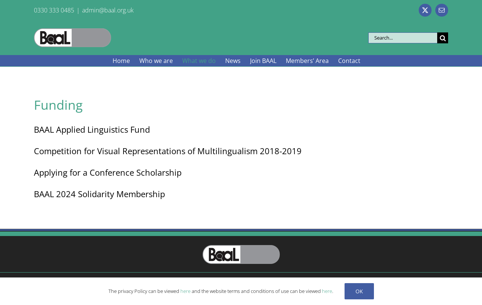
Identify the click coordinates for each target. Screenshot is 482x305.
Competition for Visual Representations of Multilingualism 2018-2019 (168, 150)
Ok (359, 291)
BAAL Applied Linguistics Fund (92, 129)
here (185, 291)
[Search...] (402, 37)
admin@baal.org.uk (108, 10)
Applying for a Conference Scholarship (108, 172)
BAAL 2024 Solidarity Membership (99, 193)
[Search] (442, 37)
